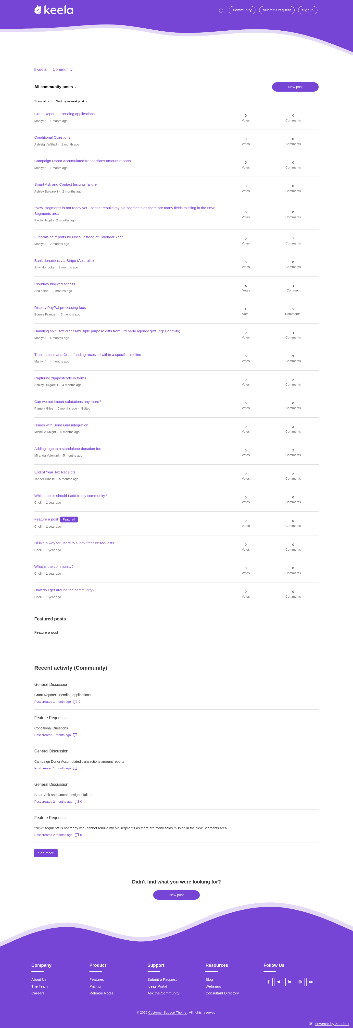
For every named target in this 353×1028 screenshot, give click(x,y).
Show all (42, 101)
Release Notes (101, 993)
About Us (39, 979)
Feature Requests (49, 718)
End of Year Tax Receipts (54, 472)
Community (242, 10)
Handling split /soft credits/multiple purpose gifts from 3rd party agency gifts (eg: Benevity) (107, 331)
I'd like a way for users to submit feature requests (74, 543)
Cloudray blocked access (54, 284)
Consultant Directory (222, 993)
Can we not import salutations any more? (67, 401)
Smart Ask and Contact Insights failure (65, 184)
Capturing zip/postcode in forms (60, 378)
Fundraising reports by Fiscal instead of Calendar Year (78, 237)
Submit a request (277, 10)
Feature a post (46, 519)
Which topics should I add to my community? (70, 496)
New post (295, 87)
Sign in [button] (308, 10)
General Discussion (51, 684)
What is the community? (54, 566)
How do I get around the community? (64, 590)
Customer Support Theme (167, 1012)
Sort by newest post (72, 101)
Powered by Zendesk (332, 1024)
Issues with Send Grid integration (61, 425)
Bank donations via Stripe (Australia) (64, 260)
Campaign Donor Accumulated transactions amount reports (82, 161)
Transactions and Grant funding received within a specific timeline (87, 354)
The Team (39, 986)
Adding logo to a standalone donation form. (69, 449)
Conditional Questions (52, 137)
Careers (37, 993)
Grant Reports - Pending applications (64, 114)
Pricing (95, 986)
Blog (209, 979)
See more (48, 852)
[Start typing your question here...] (223, 10)
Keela (42, 69)
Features (96, 979)
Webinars (213, 986)
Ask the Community (163, 993)
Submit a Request (162, 979)
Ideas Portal (157, 986)
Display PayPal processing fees (60, 307)
